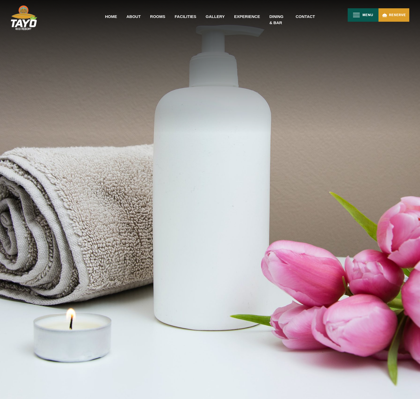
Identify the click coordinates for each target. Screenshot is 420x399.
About (133, 16)
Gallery (215, 16)
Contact (305, 16)
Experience (247, 16)
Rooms (157, 16)
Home (111, 16)
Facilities (185, 16)
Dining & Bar (276, 19)
